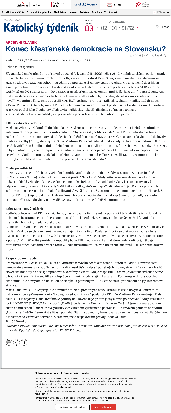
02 (104, 27)
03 (88, 27)
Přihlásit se (161, 12)
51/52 (128, 27)
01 (114, 27)
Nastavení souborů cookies (72, 407)
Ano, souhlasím (103, 407)
